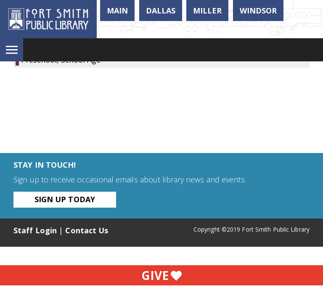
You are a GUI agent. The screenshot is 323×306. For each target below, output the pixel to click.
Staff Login (35, 230)
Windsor (258, 10)
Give (161, 275)
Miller (207, 10)
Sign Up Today (64, 199)
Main (117, 10)
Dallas (160, 10)
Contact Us (86, 230)
